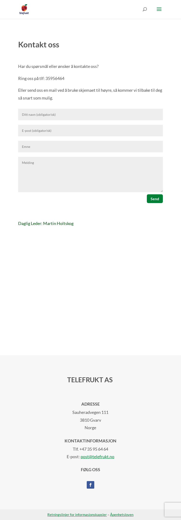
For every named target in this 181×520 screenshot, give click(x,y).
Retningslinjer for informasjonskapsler (77, 514)
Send (155, 198)
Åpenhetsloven (121, 514)
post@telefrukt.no (97, 456)
